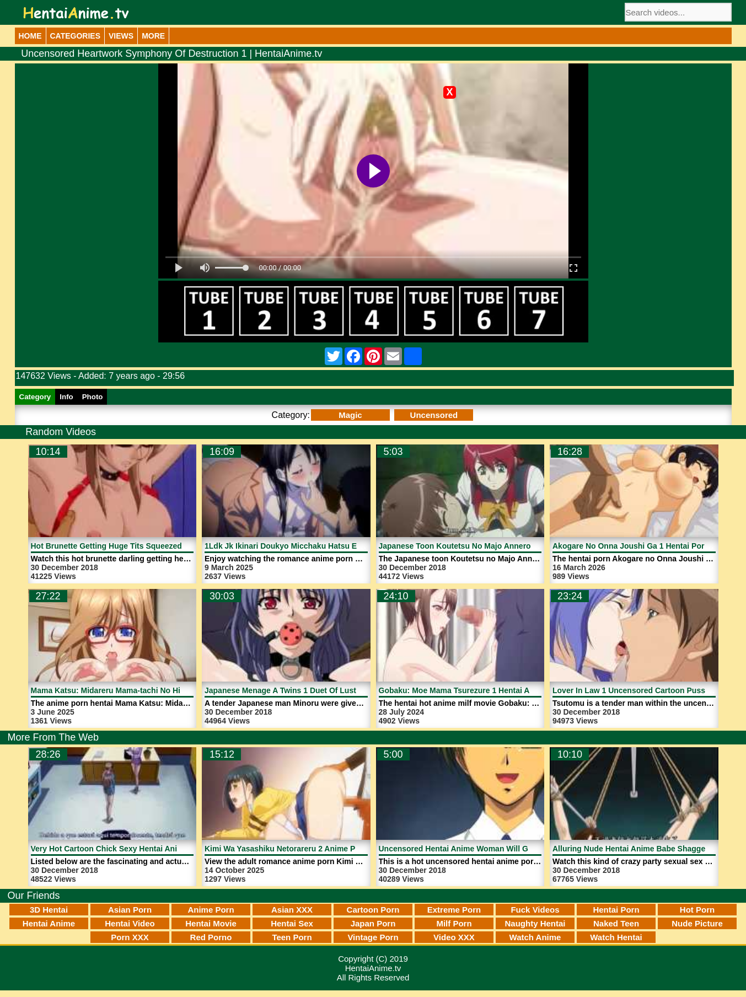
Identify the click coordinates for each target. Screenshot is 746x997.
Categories (75, 35)
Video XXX (454, 937)
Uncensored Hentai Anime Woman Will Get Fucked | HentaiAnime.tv (503, 848)
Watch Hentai (616, 937)
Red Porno (211, 937)
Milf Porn (453, 923)
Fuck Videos (535, 909)
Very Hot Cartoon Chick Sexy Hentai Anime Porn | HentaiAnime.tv (151, 848)
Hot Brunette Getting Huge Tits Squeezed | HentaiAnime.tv (138, 546)
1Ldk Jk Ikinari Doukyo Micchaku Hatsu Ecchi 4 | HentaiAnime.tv (323, 546)
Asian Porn (130, 909)
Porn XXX (129, 937)
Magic (350, 415)
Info (66, 397)
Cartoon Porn (373, 909)
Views (121, 35)
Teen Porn (292, 937)
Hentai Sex (292, 923)
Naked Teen (616, 923)
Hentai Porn (616, 909)
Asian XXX (292, 909)
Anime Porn (210, 909)
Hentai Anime (49, 923)
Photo (92, 397)
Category (35, 397)
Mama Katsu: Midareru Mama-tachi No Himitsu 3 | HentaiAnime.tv (150, 690)
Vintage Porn (372, 937)
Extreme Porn (454, 909)
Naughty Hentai (535, 923)
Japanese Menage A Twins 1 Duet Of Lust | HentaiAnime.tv (311, 690)
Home (30, 35)
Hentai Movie (211, 923)
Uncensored (434, 415)
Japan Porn (373, 923)
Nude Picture (697, 923)
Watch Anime (535, 937)
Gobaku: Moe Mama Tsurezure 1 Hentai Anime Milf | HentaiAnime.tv (502, 690)
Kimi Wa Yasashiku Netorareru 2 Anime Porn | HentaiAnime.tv (318, 848)
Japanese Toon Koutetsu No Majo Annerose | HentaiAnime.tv (490, 546)
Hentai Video (130, 923)
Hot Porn (697, 909)
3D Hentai (49, 909)
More (153, 35)
